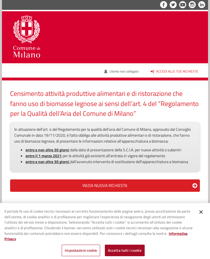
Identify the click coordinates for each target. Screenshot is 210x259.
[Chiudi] (201, 214)
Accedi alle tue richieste (174, 71)
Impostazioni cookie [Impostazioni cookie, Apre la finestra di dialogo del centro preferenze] (81, 252)
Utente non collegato (121, 71)
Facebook (163, 4)
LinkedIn (201, 4)
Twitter (173, 4)
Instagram (192, 4)
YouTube (182, 4)
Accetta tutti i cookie (125, 252)
